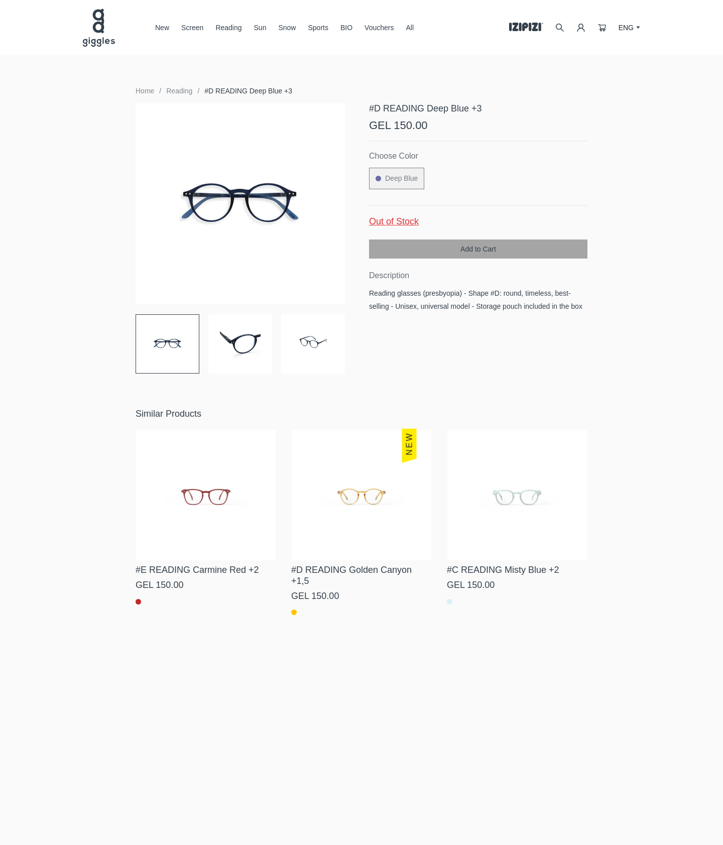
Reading (228, 28)
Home (145, 91)
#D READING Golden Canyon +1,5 (351, 575)
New (162, 28)
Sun (260, 31)
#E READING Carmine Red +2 (197, 570)
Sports (318, 28)
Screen (192, 31)
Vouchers (379, 28)
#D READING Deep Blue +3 (248, 91)
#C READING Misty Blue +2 (503, 570)
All (410, 28)
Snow (287, 31)
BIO (346, 28)
